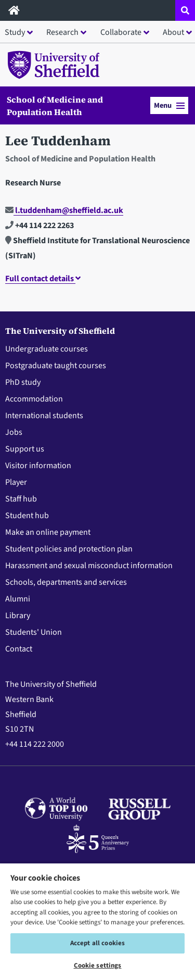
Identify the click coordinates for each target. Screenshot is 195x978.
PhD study (23, 382)
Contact (18, 649)
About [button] (173, 32)
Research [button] (62, 32)
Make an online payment (47, 532)
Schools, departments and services (66, 582)
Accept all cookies (97, 943)
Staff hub (21, 499)
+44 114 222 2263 (39, 225)
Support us (24, 449)
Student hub (27, 515)
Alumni (17, 599)
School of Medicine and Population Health (55, 106)
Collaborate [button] (120, 32)
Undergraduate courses (46, 349)
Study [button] (15, 32)
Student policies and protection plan (69, 549)
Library (17, 615)
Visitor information (38, 465)
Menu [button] (169, 105)
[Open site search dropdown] (185, 10)
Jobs (13, 432)
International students (44, 415)
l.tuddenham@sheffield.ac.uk (64, 210)
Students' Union (33, 632)
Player (16, 482)
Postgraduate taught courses (55, 365)
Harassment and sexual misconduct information (89, 565)
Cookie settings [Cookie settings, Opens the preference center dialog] (98, 965)
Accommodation (34, 399)
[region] (97, 920)
